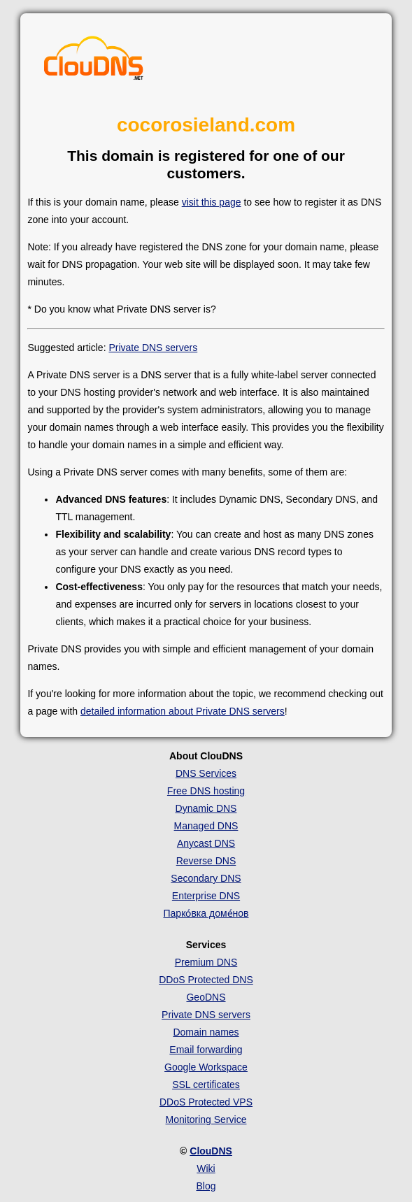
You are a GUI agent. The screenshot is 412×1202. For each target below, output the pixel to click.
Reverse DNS (206, 860)
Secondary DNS (206, 878)
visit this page (211, 202)
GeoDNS (205, 997)
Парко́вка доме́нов (206, 913)
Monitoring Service (206, 1119)
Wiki (206, 1168)
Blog (205, 1186)
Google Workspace (206, 1067)
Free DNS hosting (206, 790)
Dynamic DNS (206, 808)
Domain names (206, 1032)
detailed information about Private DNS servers (182, 711)
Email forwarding (205, 1049)
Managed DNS (206, 825)
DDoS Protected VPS (206, 1102)
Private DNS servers (152, 347)
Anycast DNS (206, 843)
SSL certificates (206, 1084)
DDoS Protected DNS (206, 979)
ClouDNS (211, 1151)
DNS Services (206, 773)
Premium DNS (206, 962)
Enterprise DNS (206, 895)
